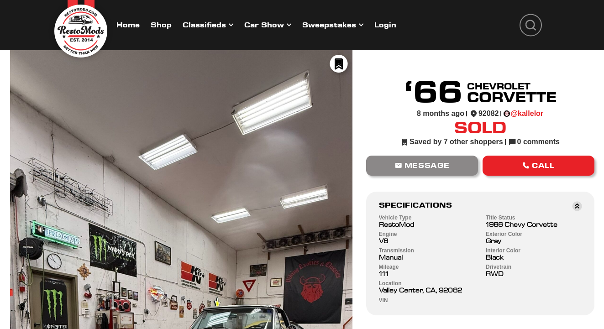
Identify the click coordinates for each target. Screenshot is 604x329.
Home (128, 25)
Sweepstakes (329, 25)
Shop (161, 25)
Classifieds (204, 25)
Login (385, 25)
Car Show (264, 25)
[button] (422, 166)
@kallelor (526, 113)
